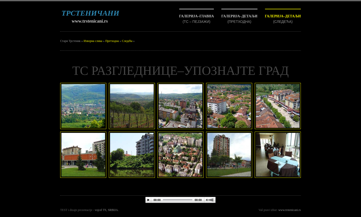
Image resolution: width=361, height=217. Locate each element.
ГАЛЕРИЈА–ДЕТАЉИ (283, 16)
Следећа (127, 41)
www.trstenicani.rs (90, 21)
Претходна (112, 41)
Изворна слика (92, 41)
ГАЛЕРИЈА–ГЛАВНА (196, 16)
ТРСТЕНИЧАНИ (90, 13)
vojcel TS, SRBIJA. (107, 210)
